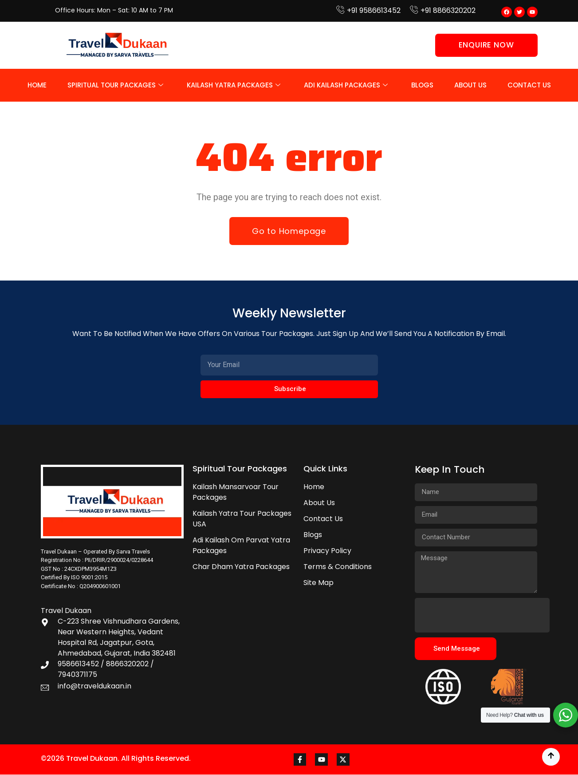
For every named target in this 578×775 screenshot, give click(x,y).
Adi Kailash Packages (346, 85)
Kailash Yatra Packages (233, 85)
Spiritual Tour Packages (115, 85)
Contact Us (529, 85)
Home (37, 85)
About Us (470, 85)
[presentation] (482, 615)
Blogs (422, 85)
